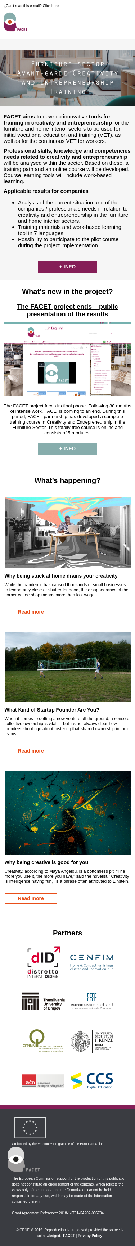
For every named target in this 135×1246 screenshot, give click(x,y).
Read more (31, 612)
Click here (51, 6)
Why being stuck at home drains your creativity (61, 576)
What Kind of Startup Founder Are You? (52, 710)
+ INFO (67, 267)
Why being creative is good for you (47, 862)
